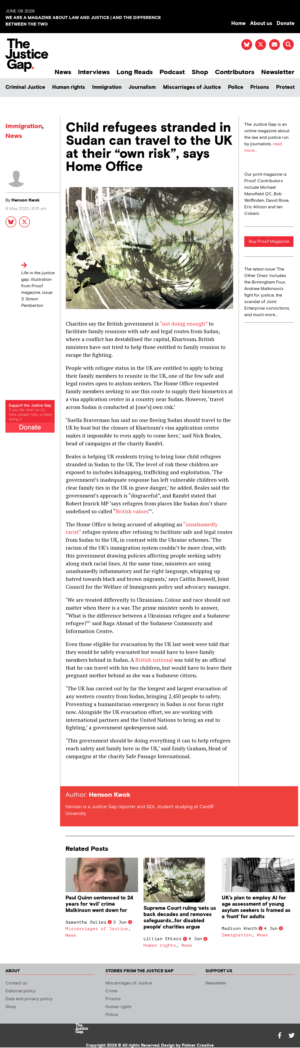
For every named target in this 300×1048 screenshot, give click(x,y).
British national (154, 659)
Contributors (234, 72)
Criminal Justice (25, 87)
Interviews (94, 72)
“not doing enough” (183, 323)
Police (235, 87)
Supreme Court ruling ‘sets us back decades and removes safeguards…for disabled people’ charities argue (179, 917)
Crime (111, 991)
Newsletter (278, 72)
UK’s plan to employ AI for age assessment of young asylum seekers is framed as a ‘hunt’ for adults (256, 907)
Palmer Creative (198, 1045)
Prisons (259, 87)
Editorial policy (20, 991)
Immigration (106, 87)
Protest (285, 87)
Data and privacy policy (28, 999)
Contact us (16, 983)
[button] (288, 44)
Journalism (142, 87)
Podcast (172, 72)
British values (132, 511)
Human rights (68, 87)
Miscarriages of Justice (192, 87)
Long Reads (135, 72)
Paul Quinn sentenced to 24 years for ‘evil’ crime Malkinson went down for (99, 904)
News (63, 72)
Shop (200, 72)
